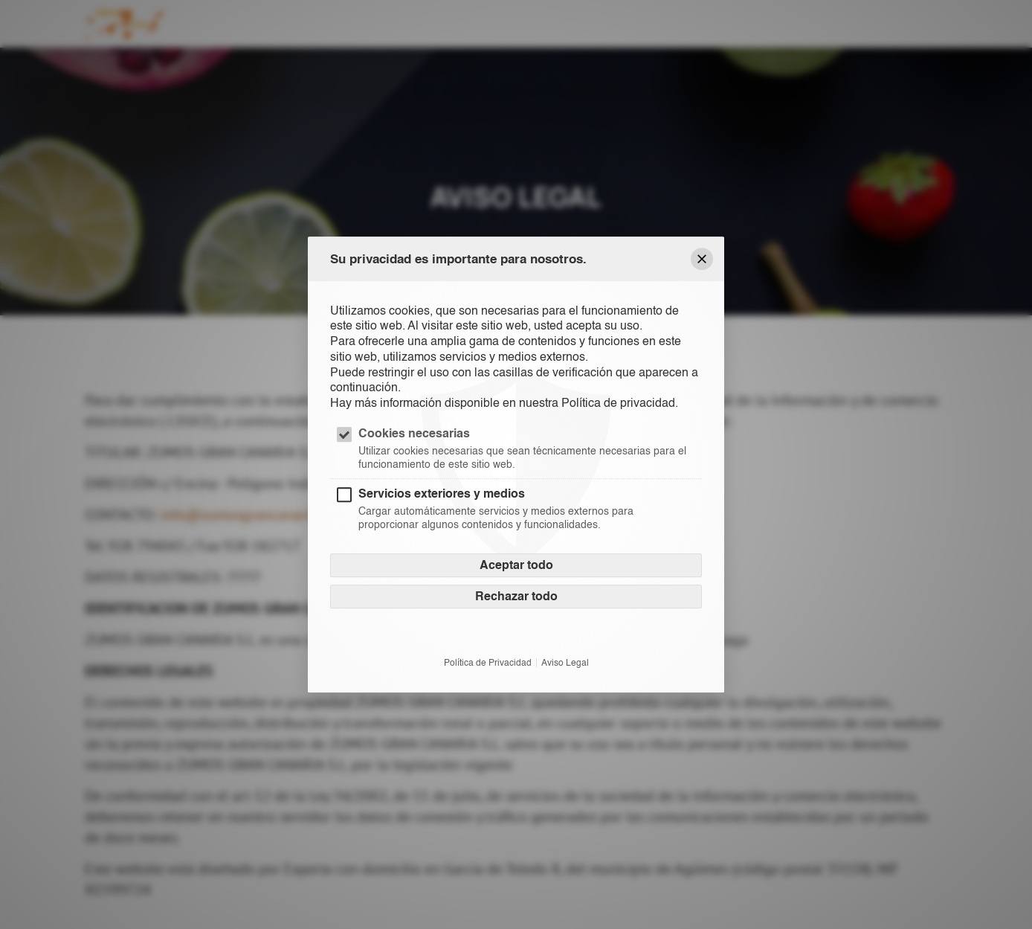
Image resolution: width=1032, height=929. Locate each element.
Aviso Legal (565, 663)
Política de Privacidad (488, 663)
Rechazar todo (516, 597)
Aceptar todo (516, 566)
